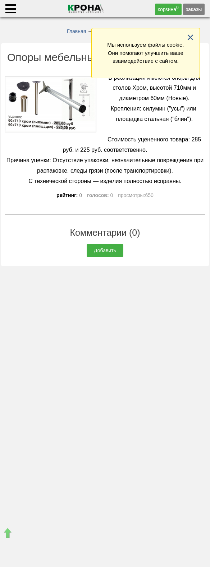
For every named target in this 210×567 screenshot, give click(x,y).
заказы (194, 9)
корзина (168, 8)
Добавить (105, 250)
